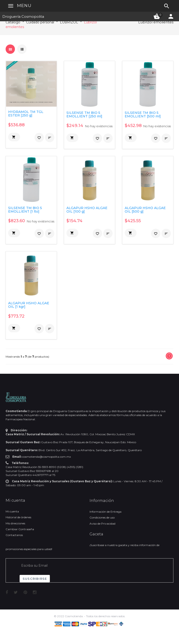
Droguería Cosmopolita (23, 16)
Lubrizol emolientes (155, 22)
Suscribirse (35, 578)
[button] (14, 137)
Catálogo (13, 22)
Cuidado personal (40, 22)
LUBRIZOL (69, 22)
